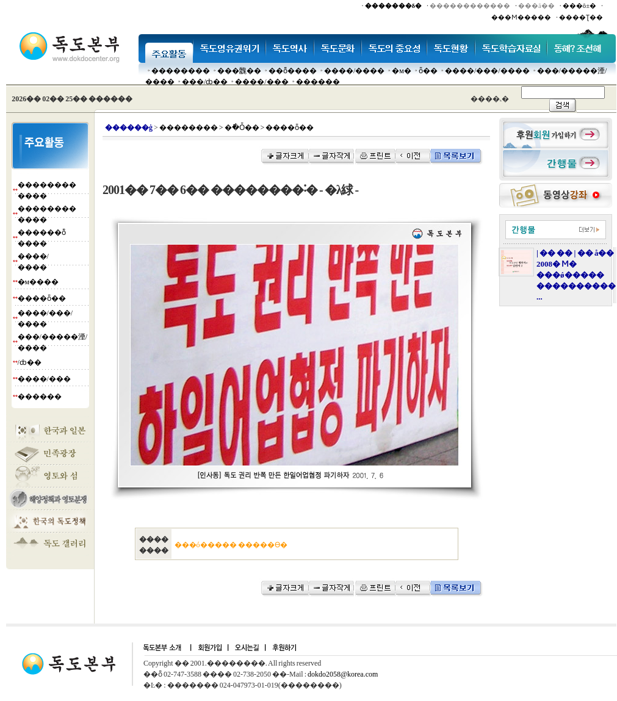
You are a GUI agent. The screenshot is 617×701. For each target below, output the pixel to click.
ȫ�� (428, 71)
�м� (401, 71)
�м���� (38, 282)
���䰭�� (239, 71)
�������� (180, 71)
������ (318, 81)
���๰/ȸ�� (205, 81)
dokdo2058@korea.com (343, 674)
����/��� (261, 81)
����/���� (354, 71)
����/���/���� (487, 71)
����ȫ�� (42, 298)
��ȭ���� (293, 71)
